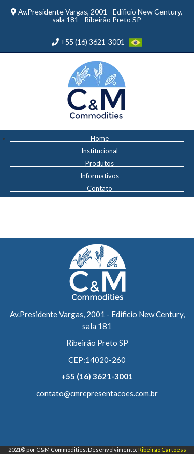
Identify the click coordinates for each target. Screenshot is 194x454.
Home (100, 138)
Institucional (99, 150)
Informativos (99, 175)
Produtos (99, 163)
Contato (99, 188)
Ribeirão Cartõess (162, 449)
